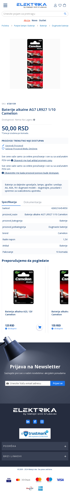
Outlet (42, 20)
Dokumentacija (32, 202)
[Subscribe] (57, 383)
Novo (34, 20)
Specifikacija (9, 202)
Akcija (27, 20)
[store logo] (32, 5)
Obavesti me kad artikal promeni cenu (31, 160)
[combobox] (35, 14)
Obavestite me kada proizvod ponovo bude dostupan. (30, 172)
